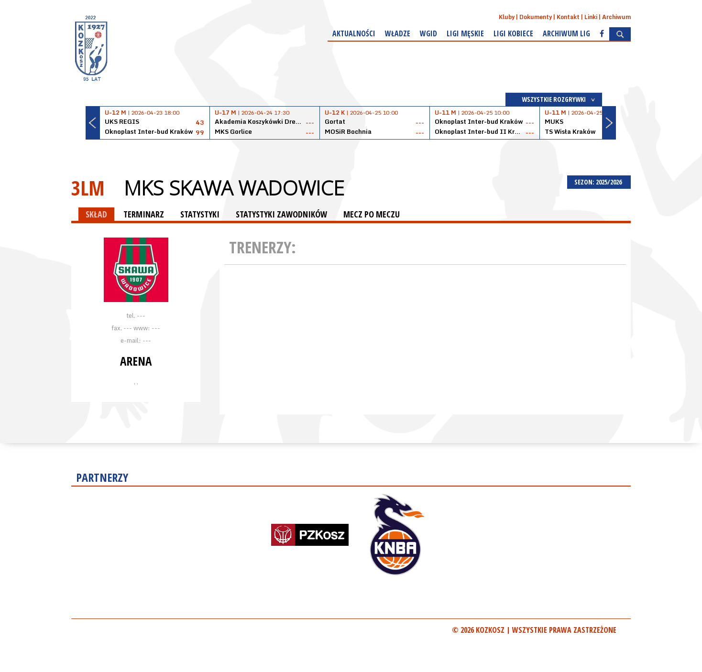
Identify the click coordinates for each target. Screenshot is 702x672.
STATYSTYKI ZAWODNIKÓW (281, 214)
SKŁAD (96, 214)
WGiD (428, 33)
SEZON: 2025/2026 (599, 181)
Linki (590, 17)
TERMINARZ (143, 214)
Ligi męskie (465, 33)
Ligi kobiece (513, 33)
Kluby (507, 17)
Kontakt (568, 17)
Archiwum (616, 17)
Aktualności (353, 33)
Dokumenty (535, 17)
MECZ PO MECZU (371, 214)
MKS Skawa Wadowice (234, 187)
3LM (88, 187)
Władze (397, 33)
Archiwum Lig (566, 33)
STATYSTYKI (199, 214)
